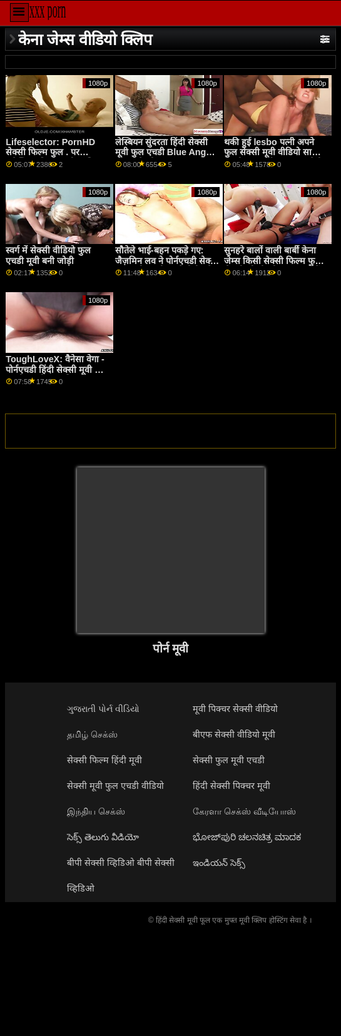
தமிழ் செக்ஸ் (92, 734)
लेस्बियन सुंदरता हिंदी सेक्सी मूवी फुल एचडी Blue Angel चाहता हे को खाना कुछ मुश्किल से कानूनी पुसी (166, 157)
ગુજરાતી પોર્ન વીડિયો (103, 709)
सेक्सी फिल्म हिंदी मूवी (104, 760)
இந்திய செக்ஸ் (96, 811)
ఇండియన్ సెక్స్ (219, 863)
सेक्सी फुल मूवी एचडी (229, 760)
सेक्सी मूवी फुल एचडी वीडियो (115, 786)
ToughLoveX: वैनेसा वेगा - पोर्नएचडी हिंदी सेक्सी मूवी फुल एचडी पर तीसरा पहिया (57, 369)
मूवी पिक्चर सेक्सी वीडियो (235, 709)
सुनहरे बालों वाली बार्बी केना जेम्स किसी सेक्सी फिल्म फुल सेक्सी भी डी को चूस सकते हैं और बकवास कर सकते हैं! (272, 266)
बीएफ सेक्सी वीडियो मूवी (234, 734)
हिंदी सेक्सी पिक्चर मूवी (231, 786)
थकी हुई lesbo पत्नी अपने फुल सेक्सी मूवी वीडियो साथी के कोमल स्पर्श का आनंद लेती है (273, 157)
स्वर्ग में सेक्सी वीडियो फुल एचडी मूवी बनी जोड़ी (48, 255)
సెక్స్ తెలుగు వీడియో (103, 837)
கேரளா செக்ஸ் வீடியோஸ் (244, 811)
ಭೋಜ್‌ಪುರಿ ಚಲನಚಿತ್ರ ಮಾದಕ (247, 837)
